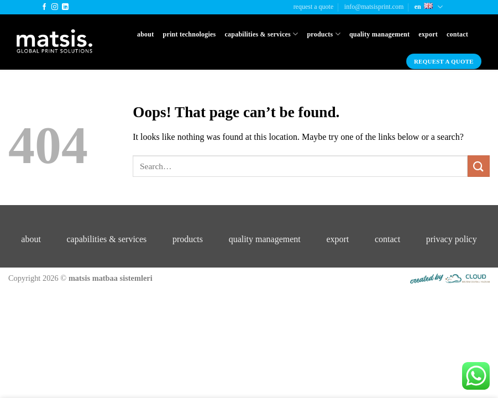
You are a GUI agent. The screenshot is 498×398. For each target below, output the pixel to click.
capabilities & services (106, 239)
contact (387, 239)
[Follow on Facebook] (44, 7)
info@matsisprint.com (373, 7)
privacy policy (451, 239)
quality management (265, 239)
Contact (457, 34)
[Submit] (479, 166)
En (429, 7)
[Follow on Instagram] (54, 7)
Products (323, 34)
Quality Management (379, 34)
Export (428, 34)
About (145, 34)
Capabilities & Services (261, 34)
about (31, 239)
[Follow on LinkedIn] (65, 7)
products (187, 239)
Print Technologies (189, 34)
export (337, 239)
